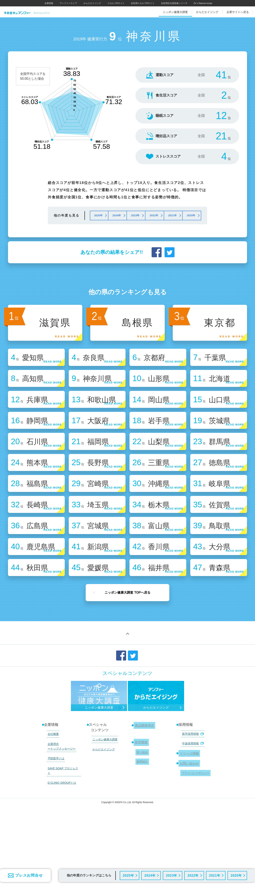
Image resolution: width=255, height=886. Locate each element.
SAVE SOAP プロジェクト (62, 828)
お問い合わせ (189, 826)
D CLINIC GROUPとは (60, 835)
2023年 (171, 875)
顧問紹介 (141, 824)
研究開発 (141, 809)
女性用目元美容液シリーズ (174, 3)
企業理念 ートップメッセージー (60, 810)
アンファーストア (68, 3)
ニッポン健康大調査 (103, 806)
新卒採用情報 (191, 801)
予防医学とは (54, 820)
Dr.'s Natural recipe (203, 3)
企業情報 (48, 3)
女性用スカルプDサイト (142, 3)
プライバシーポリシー (194, 833)
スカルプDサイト (116, 3)
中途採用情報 (191, 809)
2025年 (128, 875)
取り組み (141, 816)
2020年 (236, 875)
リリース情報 (189, 817)
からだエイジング (92, 3)
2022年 (192, 875)
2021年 (214, 875)
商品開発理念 (144, 793)
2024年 (149, 875)
